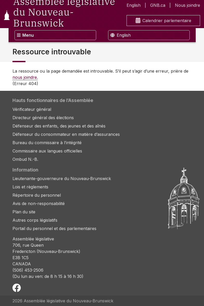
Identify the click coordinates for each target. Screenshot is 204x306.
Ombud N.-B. (25, 159)
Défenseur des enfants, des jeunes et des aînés (59, 126)
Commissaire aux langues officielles (47, 151)
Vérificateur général (31, 109)
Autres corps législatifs (34, 220)
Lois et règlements (30, 186)
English (134, 5)
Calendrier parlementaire (163, 20)
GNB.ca (157, 5)
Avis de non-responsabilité (38, 203)
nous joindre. (25, 77)
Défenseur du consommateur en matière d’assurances (66, 134)
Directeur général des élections (43, 117)
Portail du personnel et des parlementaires (54, 228)
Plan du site (23, 211)
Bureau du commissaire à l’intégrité (47, 142)
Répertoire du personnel (36, 195)
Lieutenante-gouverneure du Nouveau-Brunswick (61, 178)
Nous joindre (187, 5)
